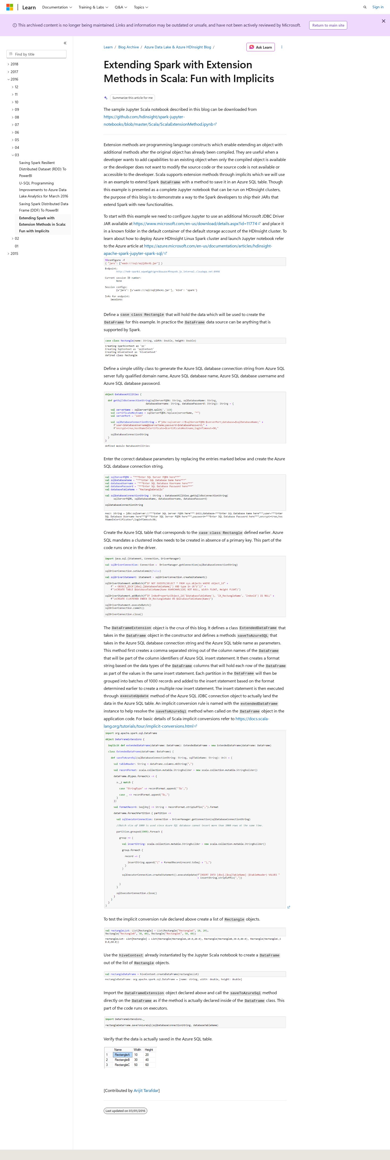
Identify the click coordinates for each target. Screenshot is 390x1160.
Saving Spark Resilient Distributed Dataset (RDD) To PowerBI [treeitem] (42, 169)
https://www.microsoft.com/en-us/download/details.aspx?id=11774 (195, 223)
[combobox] (36, 54)
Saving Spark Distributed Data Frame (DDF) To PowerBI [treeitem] (43, 207)
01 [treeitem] (16, 245)
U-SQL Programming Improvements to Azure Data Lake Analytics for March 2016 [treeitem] (43, 189)
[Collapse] (65, 43)
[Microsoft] (9, 7)
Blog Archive (128, 46)
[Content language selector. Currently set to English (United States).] (30, 1152)
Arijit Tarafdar (146, 1090)
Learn (108, 46)
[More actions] (281, 47)
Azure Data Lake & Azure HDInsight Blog (177, 46)
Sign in (378, 6)
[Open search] (365, 7)
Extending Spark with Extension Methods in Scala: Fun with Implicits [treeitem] (42, 224)
